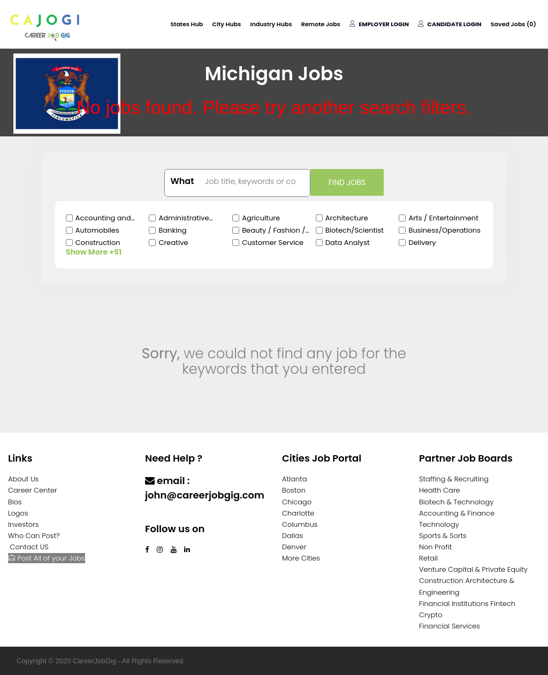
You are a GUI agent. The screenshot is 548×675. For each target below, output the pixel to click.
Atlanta (294, 479)
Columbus (300, 524)
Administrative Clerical (183, 218)
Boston (294, 490)
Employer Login (379, 24)
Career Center (32, 490)
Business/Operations (444, 230)
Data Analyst (347, 242)
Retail (428, 558)
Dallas (292, 536)
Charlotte (298, 513)
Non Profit (435, 547)
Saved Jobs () (513, 24)
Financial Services (449, 626)
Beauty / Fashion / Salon (273, 230)
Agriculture (261, 218)
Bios (15, 502)
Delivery (422, 242)
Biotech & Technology (456, 502)
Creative (173, 242)
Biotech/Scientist (354, 230)
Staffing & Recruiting (454, 479)
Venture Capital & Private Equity (473, 569)
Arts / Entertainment (443, 218)
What (182, 181)
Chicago (296, 502)
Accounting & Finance (456, 513)
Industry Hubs (272, 24)
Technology (439, 524)
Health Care (439, 490)
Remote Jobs (321, 24)
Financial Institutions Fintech (467, 604)
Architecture (346, 218)
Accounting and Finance (103, 218)
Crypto (431, 615)
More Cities (301, 558)
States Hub (188, 24)
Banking (172, 230)
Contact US (29, 547)
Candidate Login (450, 24)
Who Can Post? (34, 536)
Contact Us (173, 516)
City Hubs (228, 24)
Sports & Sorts (443, 536)
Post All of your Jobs (46, 558)
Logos (18, 513)
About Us (23, 479)
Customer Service (272, 242)
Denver (294, 547)
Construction (97, 242)
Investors (23, 524)
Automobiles (97, 230)
